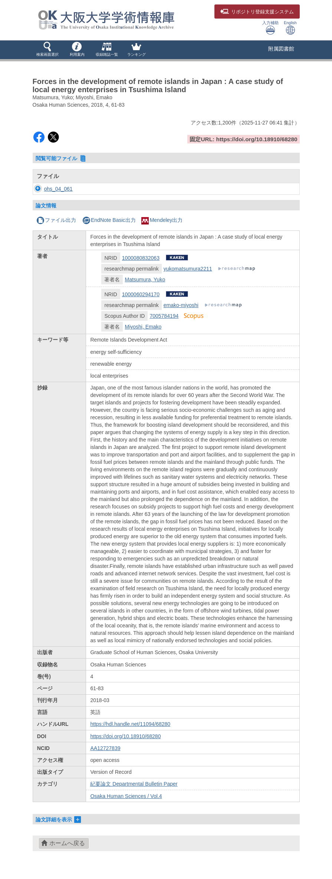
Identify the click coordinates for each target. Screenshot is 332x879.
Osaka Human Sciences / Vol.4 (126, 796)
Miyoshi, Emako (143, 327)
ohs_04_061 (51, 189)
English (290, 27)
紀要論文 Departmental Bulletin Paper (133, 784)
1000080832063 (141, 258)
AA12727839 (105, 748)
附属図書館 (281, 49)
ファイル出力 (56, 220)
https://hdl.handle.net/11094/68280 (130, 724)
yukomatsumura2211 (188, 269)
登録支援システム (257, 11)
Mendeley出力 (162, 220)
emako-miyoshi (181, 305)
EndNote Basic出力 (109, 220)
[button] (47, 50)
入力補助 (270, 27)
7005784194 (163, 316)
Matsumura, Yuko (145, 279)
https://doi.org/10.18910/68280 (125, 736)
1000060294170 (141, 294)
